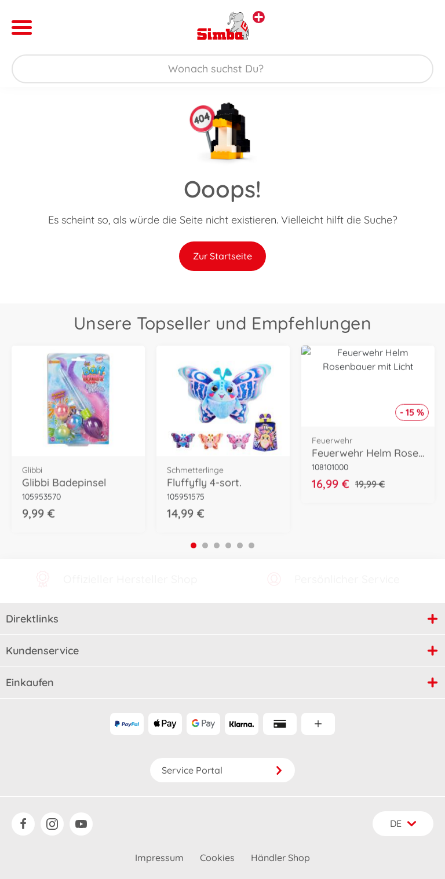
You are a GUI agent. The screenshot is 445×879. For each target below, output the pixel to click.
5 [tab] (240, 545)
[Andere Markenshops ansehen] (259, 17)
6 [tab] (251, 545)
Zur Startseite (222, 256)
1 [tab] (193, 545)
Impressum (159, 857)
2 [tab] (205, 545)
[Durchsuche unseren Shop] (222, 68)
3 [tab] (217, 545)
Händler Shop (280, 857)
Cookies (217, 857)
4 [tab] (228, 545)
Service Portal (222, 770)
